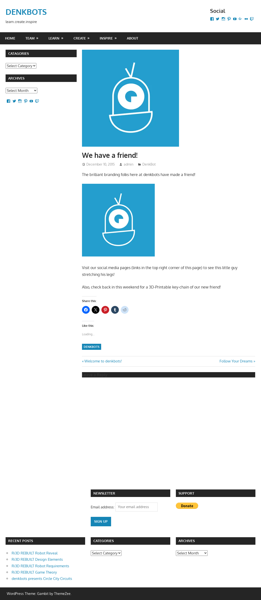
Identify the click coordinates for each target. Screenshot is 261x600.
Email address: (103, 506)
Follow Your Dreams (236, 361)
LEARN (54, 38)
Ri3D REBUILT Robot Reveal (34, 553)
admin (128, 164)
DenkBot (149, 164)
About (132, 38)
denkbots (91, 347)
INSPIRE (106, 38)
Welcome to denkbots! (103, 361)
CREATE (79, 38)
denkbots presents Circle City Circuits (42, 578)
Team (30, 38)
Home (10, 38)
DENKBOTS (26, 12)
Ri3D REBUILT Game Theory (34, 572)
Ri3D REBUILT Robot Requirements (40, 566)
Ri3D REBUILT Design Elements (37, 559)
